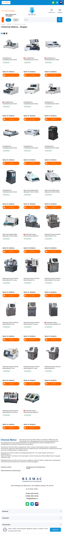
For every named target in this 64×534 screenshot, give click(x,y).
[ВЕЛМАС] (32, 11)
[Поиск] (37, 20)
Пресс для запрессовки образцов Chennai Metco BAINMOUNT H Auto (52, 191)
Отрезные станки (6, 467)
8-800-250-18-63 (32, 496)
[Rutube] (60, 2)
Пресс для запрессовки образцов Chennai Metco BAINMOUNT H (10, 236)
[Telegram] (57, 2)
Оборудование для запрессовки (11, 470)
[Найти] (59, 19)
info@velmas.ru (32, 498)
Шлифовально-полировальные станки (35, 467)
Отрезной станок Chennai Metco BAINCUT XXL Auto (31, 236)
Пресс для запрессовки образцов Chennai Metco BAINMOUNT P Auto (31, 191)
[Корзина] (59, 11)
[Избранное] (51, 11)
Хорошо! (55, 529)
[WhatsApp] (53, 2)
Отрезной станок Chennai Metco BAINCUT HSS (31, 412)
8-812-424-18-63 (32, 493)
